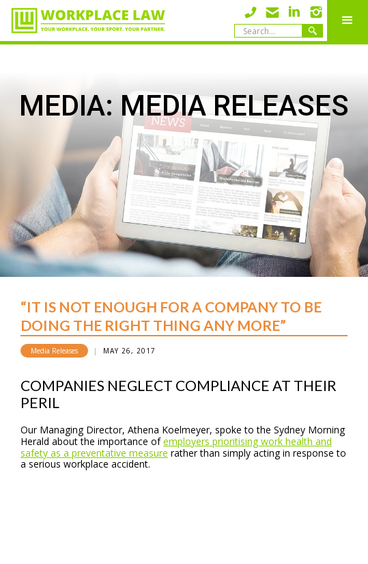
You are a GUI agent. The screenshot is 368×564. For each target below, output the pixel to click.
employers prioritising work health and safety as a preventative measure (176, 447)
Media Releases (54, 350)
